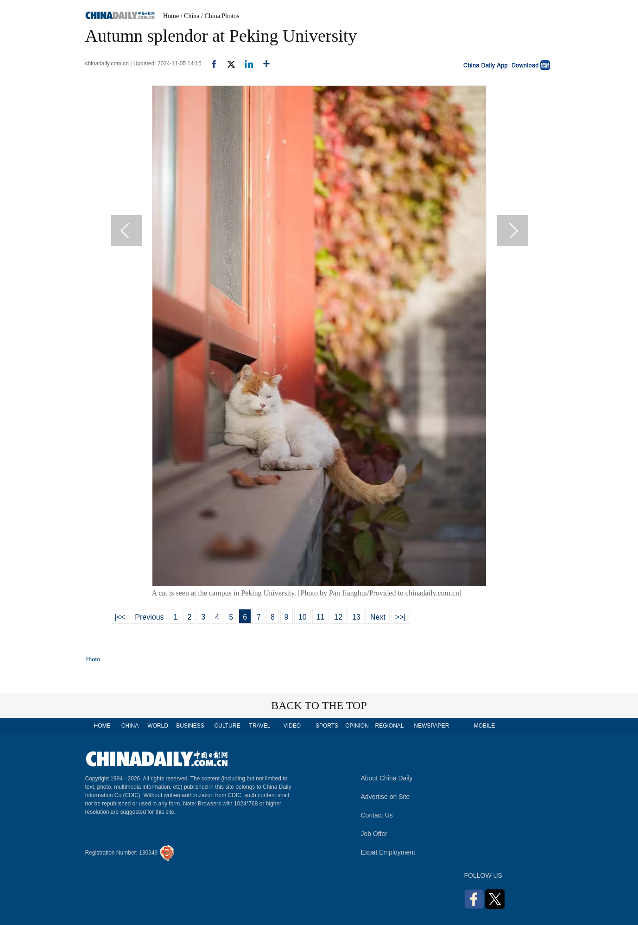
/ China (190, 16)
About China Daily (387, 778)
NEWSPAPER (431, 725)
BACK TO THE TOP (319, 705)
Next (377, 617)
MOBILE (484, 725)
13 (356, 617)
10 (302, 617)
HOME (102, 725)
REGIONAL (389, 725)
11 (320, 617)
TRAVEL (260, 725)
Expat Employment (388, 852)
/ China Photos (220, 16)
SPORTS (327, 725)
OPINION (357, 725)
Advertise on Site (385, 796)
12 (338, 617)
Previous (149, 617)
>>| (400, 617)
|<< (120, 617)
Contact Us (377, 815)
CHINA (130, 725)
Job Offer (374, 833)
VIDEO (292, 725)
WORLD (157, 725)
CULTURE (227, 725)
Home (171, 16)
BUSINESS (190, 725)
